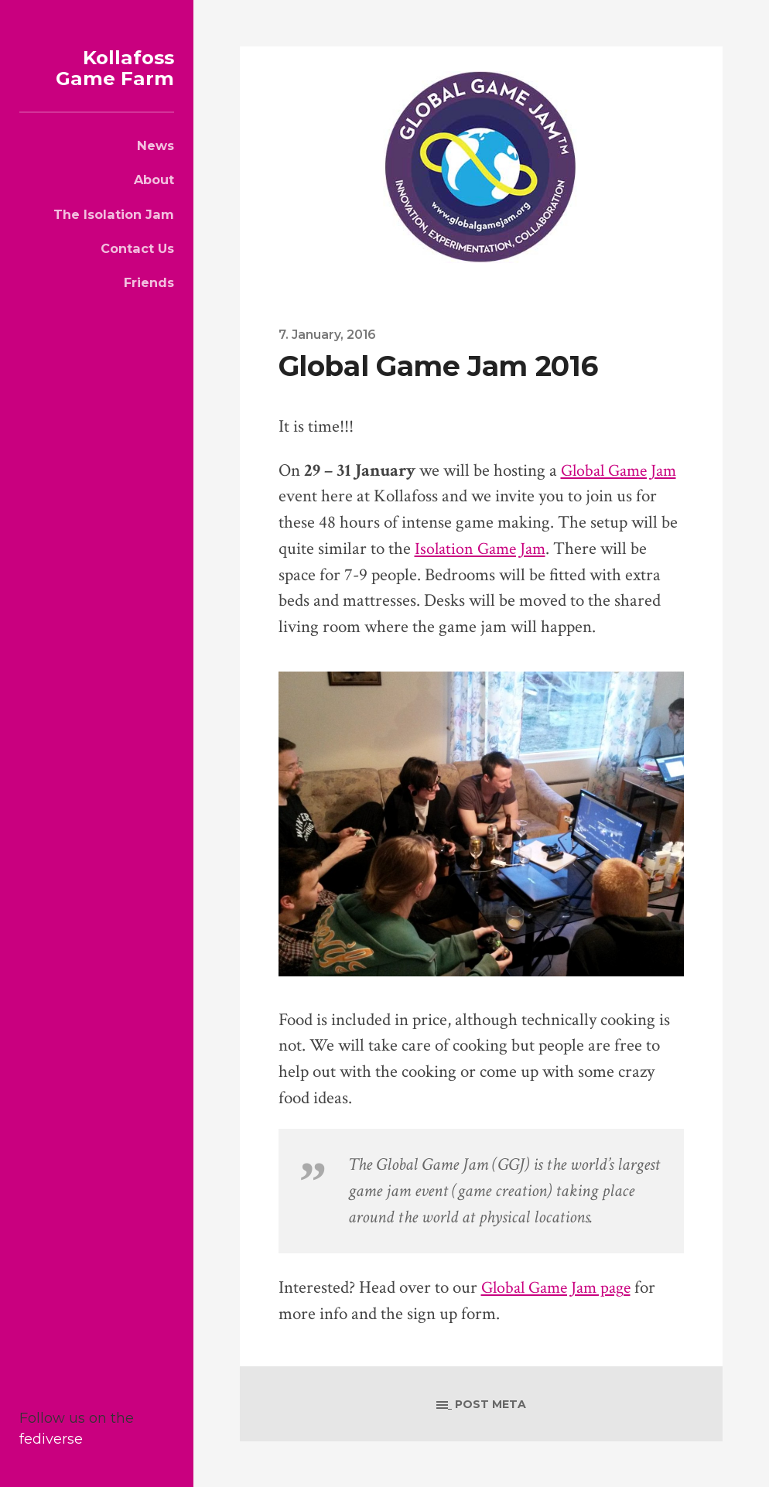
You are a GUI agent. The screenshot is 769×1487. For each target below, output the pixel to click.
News (155, 145)
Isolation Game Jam (483, 549)
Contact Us (137, 248)
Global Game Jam (622, 471)
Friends (149, 282)
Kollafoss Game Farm (110, 67)
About (154, 179)
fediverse (51, 1439)
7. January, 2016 (328, 334)
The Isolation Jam (113, 214)
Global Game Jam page (561, 1288)
